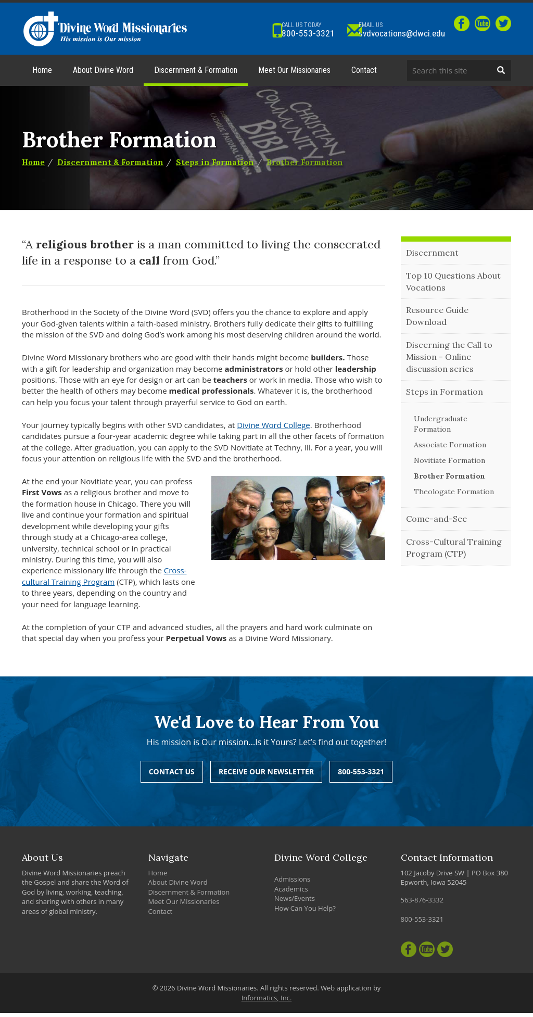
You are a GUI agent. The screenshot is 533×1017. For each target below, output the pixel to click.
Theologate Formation (454, 496)
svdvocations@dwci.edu (388, 30)
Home (42, 74)
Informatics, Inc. (267, 1002)
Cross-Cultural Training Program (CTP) (454, 552)
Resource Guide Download (437, 320)
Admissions (292, 883)
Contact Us (172, 776)
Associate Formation (450, 449)
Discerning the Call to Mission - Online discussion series (449, 361)
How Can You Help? (305, 912)
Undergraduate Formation (440, 428)
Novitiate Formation (449, 465)
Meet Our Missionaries (294, 74)
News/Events (294, 902)
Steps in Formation (215, 167)
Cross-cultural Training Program (104, 580)
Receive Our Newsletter (266, 776)
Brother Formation (304, 167)
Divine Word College (273, 429)
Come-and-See (436, 523)
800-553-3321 (279, 30)
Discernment (432, 257)
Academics (291, 893)
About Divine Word (103, 74)
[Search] (500, 74)
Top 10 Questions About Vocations (453, 285)
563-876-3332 (422, 904)
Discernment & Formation (195, 74)
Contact (364, 74)
